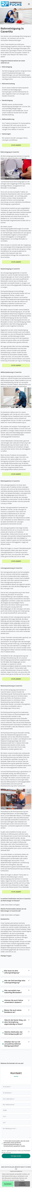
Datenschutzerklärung (16, 1171)
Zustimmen (8, 1184)
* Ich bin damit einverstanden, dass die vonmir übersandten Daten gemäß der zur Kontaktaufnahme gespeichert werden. (16, 1143)
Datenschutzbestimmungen (11, 1144)
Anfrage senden (16, 1156)
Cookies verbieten (22, 1184)
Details (22, 1180)
